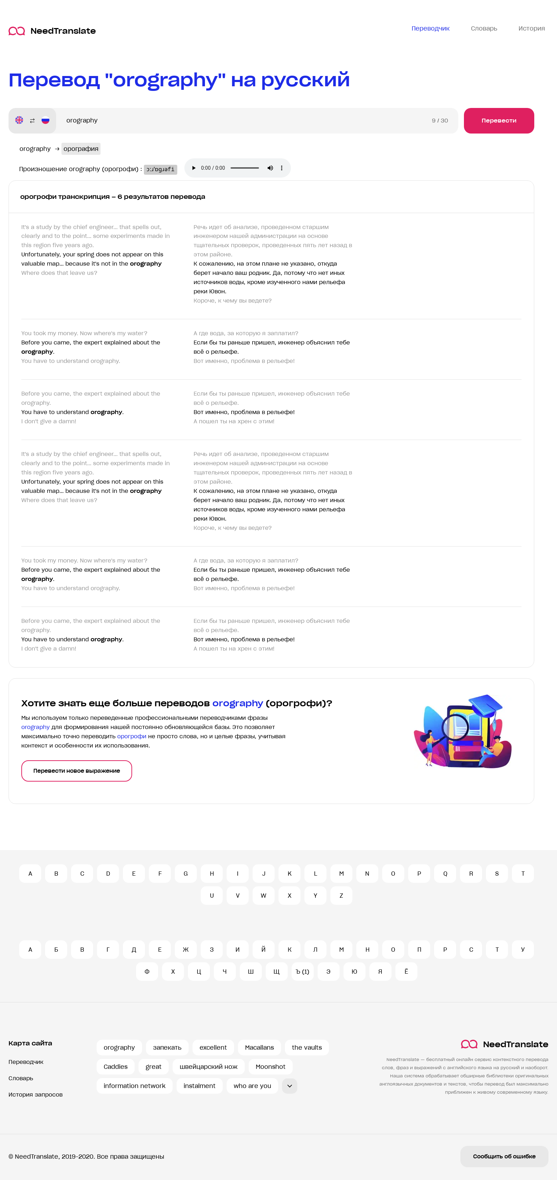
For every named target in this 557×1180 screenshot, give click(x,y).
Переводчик (26, 1062)
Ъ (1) (302, 971)
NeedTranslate (52, 31)
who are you (252, 1085)
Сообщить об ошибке (504, 1156)
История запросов (36, 1094)
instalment (200, 1085)
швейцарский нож (209, 1066)
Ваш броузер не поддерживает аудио (244, 168)
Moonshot (271, 1066)
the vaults (307, 1047)
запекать (167, 1047)
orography (119, 1047)
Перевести (499, 120)
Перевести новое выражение (76, 771)
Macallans (259, 1047)
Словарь (21, 1078)
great (154, 1066)
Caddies (116, 1066)
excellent (213, 1047)
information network (135, 1085)
